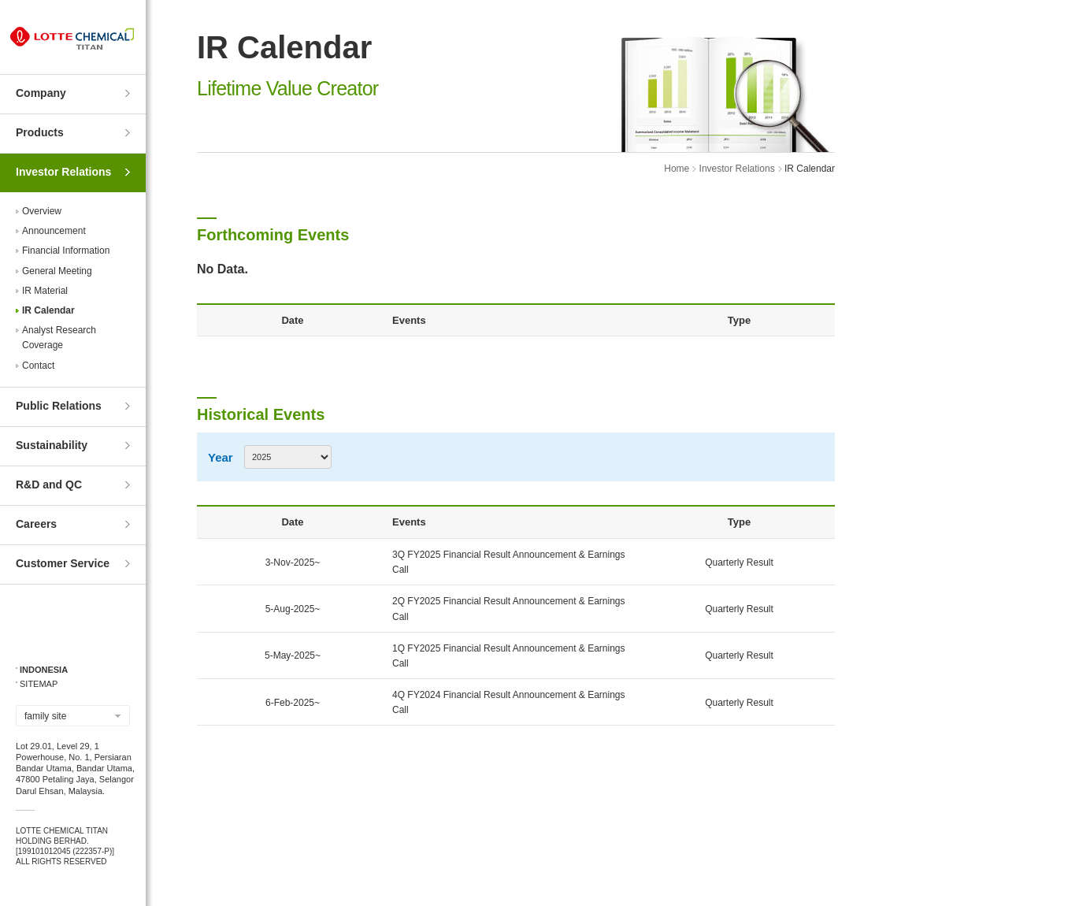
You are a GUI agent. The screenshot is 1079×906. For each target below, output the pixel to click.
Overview (41, 211)
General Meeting (57, 271)
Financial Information (65, 250)
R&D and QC (49, 484)
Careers (36, 524)
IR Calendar (48, 310)
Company (41, 93)
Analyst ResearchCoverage (59, 338)
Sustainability (51, 445)
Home (676, 168)
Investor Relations (63, 171)
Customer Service (62, 563)
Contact (38, 365)
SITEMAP (38, 684)
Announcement (54, 230)
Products (40, 132)
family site (45, 716)
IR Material (45, 290)
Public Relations (59, 405)
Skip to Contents (0, 0)
